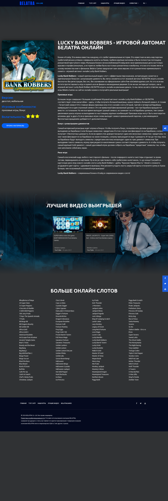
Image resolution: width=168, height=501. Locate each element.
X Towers (132, 462)
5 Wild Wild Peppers (26, 404)
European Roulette (62, 414)
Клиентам (134, 3)
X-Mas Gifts (133, 467)
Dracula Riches (61, 409)
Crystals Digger (61, 399)
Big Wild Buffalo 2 (25, 446)
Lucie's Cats (96, 428)
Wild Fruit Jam (134, 452)
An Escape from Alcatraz (28, 430)
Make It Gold (96, 444)
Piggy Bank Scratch (135, 393)
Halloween (60, 454)
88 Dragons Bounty (26, 417)
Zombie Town (134, 473)
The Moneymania (135, 436)
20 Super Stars (24, 396)
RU (144, 3)
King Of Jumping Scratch (101, 412)
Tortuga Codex (134, 444)
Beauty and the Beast (27, 438)
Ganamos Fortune (62, 433)
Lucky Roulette (97, 441)
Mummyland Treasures (100, 467)
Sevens (131, 417)
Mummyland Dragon (99, 465)
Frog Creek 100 (61, 425)
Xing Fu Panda (134, 470)
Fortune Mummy (62, 420)
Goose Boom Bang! (62, 452)
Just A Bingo (96, 409)
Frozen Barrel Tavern (63, 428)
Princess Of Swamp (136, 404)
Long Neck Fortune (99, 422)
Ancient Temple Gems (27, 433)
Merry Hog (96, 454)
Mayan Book (96, 452)
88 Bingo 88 (23, 414)
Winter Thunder (134, 454)
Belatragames (78, 496)
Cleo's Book (60, 393)
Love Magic (96, 425)
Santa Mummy (134, 414)
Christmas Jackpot (26, 473)
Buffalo (22, 462)
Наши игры (105, 3)
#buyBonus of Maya (26, 393)
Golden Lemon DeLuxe (64, 444)
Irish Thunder (97, 396)
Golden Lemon (61, 441)
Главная (81, 3)
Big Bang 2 (23, 444)
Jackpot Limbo (97, 401)
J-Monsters (96, 399)
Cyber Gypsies (61, 401)
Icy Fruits (95, 393)
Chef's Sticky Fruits (26, 470)
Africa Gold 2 (23, 425)
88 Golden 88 (24, 420)
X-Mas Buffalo (134, 465)
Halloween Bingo (62, 457)
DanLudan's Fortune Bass (65, 404)
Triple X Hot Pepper (136, 446)
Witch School (133, 457)
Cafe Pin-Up (23, 465)
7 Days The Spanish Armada (29, 409)
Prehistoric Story (135, 401)
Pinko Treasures (134, 396)
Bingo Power (23, 449)
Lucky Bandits (97, 430)
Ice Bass (59, 470)
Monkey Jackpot (98, 459)
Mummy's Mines (98, 462)
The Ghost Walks (135, 433)
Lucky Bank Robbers (99, 433)
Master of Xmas (97, 449)
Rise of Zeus (133, 412)
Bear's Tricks (23, 436)
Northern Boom (97, 470)
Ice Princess (60, 473)
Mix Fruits (95, 457)
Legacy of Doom (98, 420)
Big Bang (22, 441)
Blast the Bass (24, 454)
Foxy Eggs (59, 422)
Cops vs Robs (60, 396)
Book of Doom (24, 459)
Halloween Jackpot (63, 462)
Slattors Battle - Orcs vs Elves (137, 424)
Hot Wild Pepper (62, 465)
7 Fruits (22, 412)
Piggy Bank (96, 473)
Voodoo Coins (134, 449)
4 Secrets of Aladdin (26, 401)
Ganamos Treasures (63, 436)
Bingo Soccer (24, 452)
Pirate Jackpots (134, 399)
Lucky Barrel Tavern (99, 436)
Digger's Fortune (62, 407)
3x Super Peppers (25, 399)
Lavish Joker (96, 414)
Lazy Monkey (97, 417)
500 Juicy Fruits (25, 407)
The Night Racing (135, 438)
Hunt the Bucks (61, 467)
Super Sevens (134, 428)
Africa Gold (23, 422)
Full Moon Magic (62, 430)
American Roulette (26, 428)
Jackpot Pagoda (98, 407)
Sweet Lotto (133, 430)
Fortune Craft (60, 417)
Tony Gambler (134, 441)
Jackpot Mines (97, 404)
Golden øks (60, 449)
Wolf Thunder (134, 459)
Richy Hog (132, 409)
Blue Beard (23, 457)
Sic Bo (131, 420)
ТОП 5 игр (92, 3)
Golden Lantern (61, 438)
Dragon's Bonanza (62, 412)
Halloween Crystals (63, 459)
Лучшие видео (119, 3)
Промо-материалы (15, 219)
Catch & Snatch (24, 467)
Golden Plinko (61, 446)
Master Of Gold (97, 446)
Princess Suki (133, 407)
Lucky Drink (96, 438)
